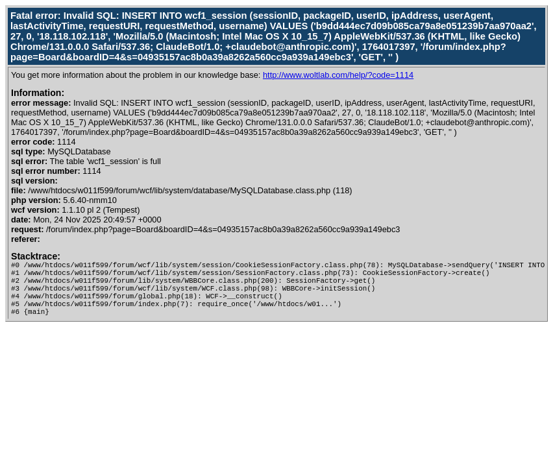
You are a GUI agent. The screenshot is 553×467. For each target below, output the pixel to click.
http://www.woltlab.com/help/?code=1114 (338, 75)
